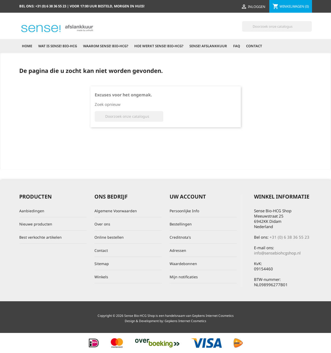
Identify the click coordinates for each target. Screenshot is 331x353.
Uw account (188, 196)
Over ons (102, 224)
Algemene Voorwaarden (115, 210)
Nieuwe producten (35, 224)
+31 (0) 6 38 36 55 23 (289, 237)
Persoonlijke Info (184, 210)
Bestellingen (181, 224)
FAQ (236, 46)
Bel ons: (43, 6)
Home (27, 46)
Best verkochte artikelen (40, 237)
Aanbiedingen (31, 210)
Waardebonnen (183, 263)
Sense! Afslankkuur (208, 46)
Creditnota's (180, 237)
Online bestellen (109, 237)
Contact (254, 46)
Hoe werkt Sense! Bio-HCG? (158, 46)
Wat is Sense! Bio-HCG (57, 46)
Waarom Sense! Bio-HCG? (105, 46)
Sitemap (101, 263)
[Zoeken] (277, 26)
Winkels (101, 276)
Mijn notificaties (184, 276)
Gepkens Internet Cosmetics (185, 321)
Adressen (178, 250)
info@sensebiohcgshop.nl (277, 253)
